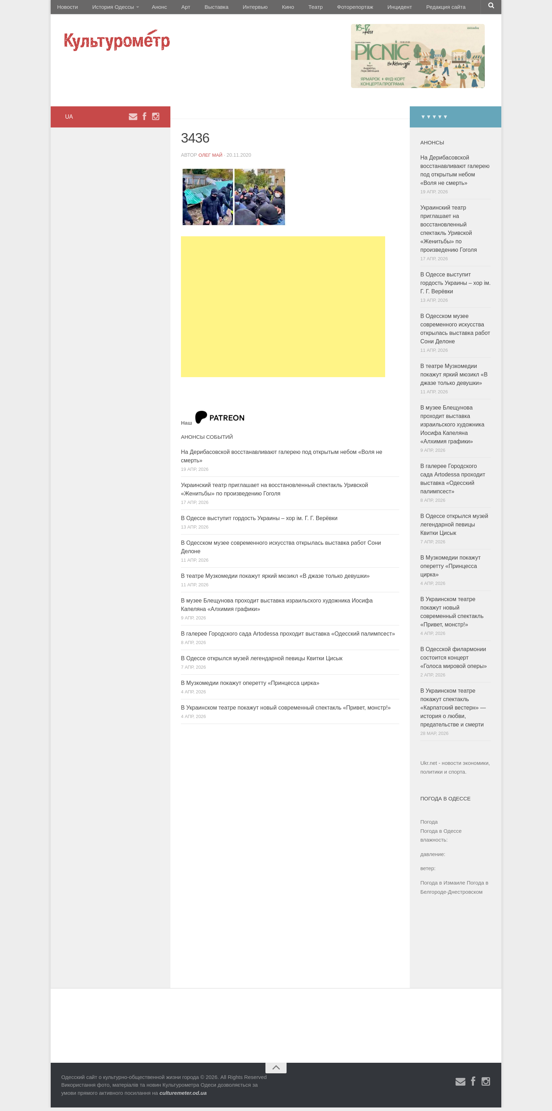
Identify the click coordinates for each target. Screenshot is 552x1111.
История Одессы (109, 9)
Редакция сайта (412, 9)
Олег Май (211, 158)
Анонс (154, 9)
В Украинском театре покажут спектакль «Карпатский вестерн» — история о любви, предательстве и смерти (453, 711)
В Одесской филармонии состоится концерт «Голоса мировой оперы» (453, 661)
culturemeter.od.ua (183, 1096)
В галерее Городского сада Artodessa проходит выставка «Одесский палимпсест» (288, 637)
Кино (268, 9)
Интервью (239, 9)
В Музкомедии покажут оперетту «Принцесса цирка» (250, 686)
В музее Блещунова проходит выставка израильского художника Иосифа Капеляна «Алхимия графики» (452, 428)
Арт (176, 9)
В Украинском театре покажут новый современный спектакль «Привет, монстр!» (286, 711)
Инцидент (369, 9)
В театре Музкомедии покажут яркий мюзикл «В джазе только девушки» (275, 579)
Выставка (203, 9)
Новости (66, 9)
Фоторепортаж (328, 9)
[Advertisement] (283, 310)
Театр (291, 9)
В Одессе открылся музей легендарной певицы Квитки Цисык (262, 661)
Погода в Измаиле (442, 886)
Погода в (441, 834)
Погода (429, 825)
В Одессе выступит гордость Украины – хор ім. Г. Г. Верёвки (259, 521)
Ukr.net (428, 766)
